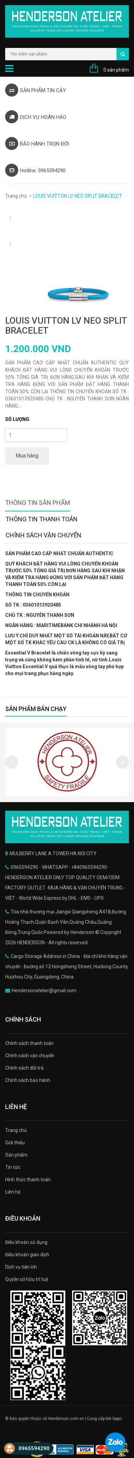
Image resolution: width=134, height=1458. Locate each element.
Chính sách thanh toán (29, 1043)
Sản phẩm (16, 1155)
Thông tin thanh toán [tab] (41, 519)
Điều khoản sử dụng (26, 1242)
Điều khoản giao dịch (27, 1254)
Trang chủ (16, 196)
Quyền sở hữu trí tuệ (26, 1279)
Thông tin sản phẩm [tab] (37, 502)
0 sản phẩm (116, 70)
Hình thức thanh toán (28, 1179)
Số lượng (17, 419)
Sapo (117, 1418)
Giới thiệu (15, 1142)
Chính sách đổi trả (24, 1068)
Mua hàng (26, 455)
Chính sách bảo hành (27, 1080)
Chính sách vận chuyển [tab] (43, 535)
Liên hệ (12, 1192)
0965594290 (34, 1448)
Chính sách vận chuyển (29, 1055)
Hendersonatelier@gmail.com (44, 990)
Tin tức (12, 1167)
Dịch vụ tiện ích (21, 1267)
